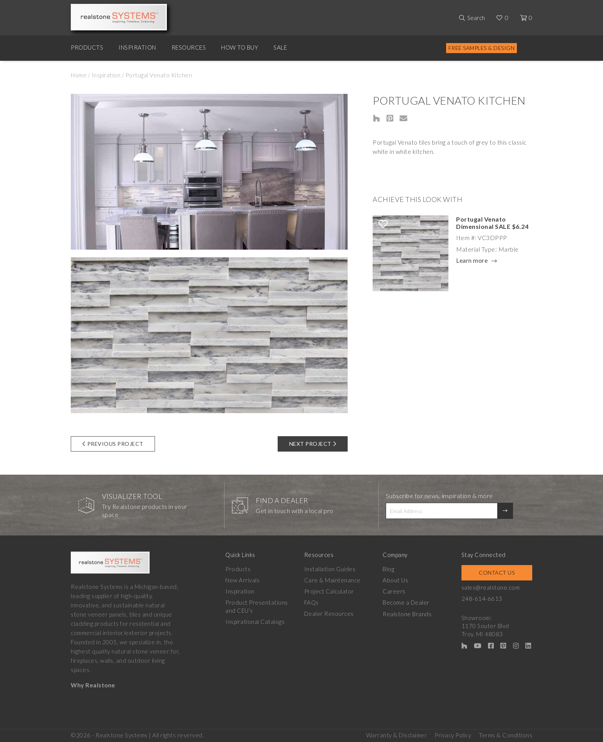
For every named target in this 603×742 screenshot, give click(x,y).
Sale (280, 47)
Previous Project (112, 443)
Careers (394, 591)
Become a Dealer (406, 602)
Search (476, 17)
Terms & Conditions (505, 734)
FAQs (311, 602)
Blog (388, 568)
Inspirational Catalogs (255, 621)
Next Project (312, 443)
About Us (395, 580)
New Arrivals (242, 580)
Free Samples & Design (481, 48)
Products (87, 47)
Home (79, 75)
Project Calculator (329, 591)
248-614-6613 (481, 598)
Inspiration (137, 47)
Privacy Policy (453, 734)
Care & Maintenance (332, 580)
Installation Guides (330, 568)
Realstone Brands (407, 613)
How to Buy (239, 47)
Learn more (472, 261)
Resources (189, 47)
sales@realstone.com (490, 587)
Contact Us (497, 572)
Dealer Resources (329, 613)
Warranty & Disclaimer (396, 734)
